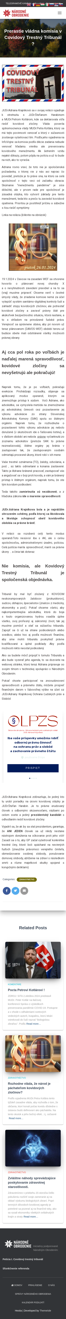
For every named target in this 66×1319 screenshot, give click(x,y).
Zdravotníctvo (26, 879)
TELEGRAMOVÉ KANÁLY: (18, 3)
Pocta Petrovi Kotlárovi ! (26, 990)
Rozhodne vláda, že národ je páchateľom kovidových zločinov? (29, 1088)
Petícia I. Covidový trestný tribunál (23, 1259)
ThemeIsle (45, 1310)
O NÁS (51, 1285)
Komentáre (14, 984)
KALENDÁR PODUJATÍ (33, 1302)
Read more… (33, 1023)
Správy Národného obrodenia (33, 1294)
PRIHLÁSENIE (35, 1285)
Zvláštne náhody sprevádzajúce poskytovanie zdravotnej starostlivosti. (32, 1182)
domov (16, 1285)
